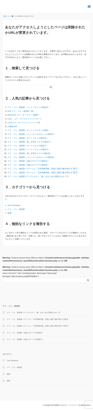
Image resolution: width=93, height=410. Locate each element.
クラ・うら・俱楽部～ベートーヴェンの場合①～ (28, 149)
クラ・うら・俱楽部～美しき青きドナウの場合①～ (29, 142)
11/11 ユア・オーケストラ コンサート (24, 119)
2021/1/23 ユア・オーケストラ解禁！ (23, 115)
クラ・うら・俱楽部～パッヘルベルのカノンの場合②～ (31, 157)
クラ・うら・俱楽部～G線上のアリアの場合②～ (28, 165)
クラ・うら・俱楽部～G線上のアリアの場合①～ (28, 161)
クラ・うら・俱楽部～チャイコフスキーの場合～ (28, 130)
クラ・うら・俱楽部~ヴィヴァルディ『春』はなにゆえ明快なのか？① (38, 176)
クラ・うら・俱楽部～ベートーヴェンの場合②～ (28, 107)
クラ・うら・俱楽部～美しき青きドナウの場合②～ (29, 153)
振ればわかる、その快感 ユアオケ (26, 6)
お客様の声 (12, 126)
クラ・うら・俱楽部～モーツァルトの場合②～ (27, 138)
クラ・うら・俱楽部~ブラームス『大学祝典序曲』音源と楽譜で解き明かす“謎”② (42, 173)
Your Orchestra (13, 205)
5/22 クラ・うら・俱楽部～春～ (21, 111)
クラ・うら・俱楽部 (16, 209)
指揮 (9, 213)
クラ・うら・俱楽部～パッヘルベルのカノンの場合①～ (31, 134)
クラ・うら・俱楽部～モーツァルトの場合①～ (27, 146)
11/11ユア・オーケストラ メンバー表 (23, 123)
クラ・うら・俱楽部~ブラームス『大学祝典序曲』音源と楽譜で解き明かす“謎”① (42, 169)
